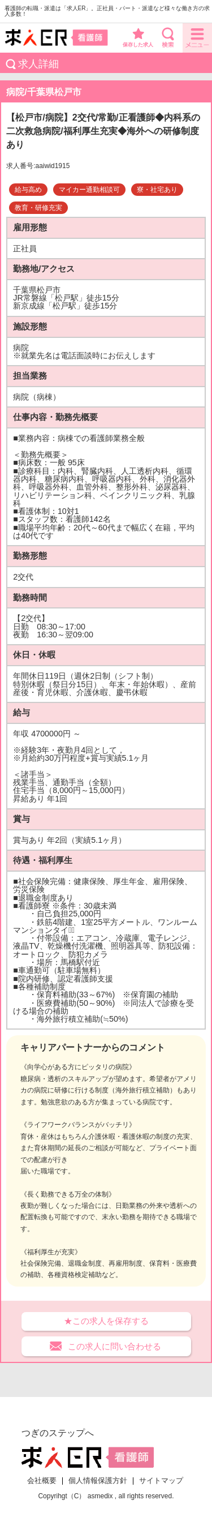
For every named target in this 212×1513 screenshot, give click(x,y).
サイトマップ (161, 1481)
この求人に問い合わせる (114, 1346)
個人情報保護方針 (97, 1481)
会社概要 (42, 1481)
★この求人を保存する (106, 1321)
